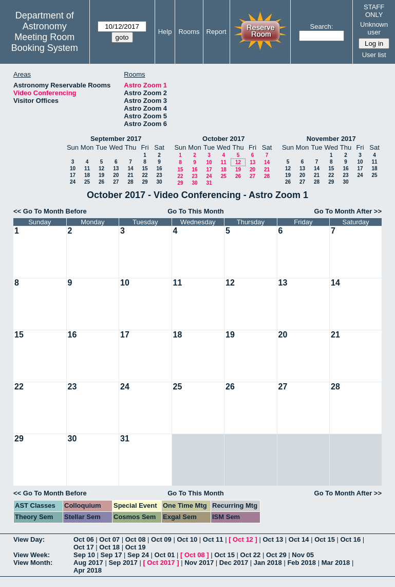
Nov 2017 (199, 562)
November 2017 (331, 139)
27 (116, 182)
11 (87, 168)
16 (159, 168)
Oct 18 (109, 547)
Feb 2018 (301, 562)
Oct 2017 (161, 562)
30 (159, 182)
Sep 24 (138, 555)
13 (116, 168)
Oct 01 (165, 555)
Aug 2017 (88, 562)
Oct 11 (213, 539)
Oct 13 (272, 539)
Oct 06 (83, 539)
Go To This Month (195, 211)
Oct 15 (324, 539)
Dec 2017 (233, 562)
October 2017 (223, 139)
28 (130, 182)
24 (73, 182)
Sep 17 (111, 555)
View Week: (31, 555)
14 (130, 168)
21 (130, 175)
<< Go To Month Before (50, 211)
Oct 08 (135, 539)
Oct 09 (161, 539)
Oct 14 (299, 539)
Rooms (188, 31)
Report (216, 31)
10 (73, 168)
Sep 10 (84, 555)
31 (209, 183)
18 (87, 175)
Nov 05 (303, 555)
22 (144, 175)
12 (101, 168)
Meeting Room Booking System (44, 42)
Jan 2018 (268, 562)
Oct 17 (83, 547)
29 (144, 182)
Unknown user (374, 28)
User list (374, 55)
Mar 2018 (336, 562)
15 (144, 168)
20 (116, 175)
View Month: (32, 562)
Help (165, 31)
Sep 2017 (122, 562)
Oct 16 (351, 539)
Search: (321, 26)
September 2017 (116, 139)
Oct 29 (276, 555)
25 (87, 182)
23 (159, 175)
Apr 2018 (87, 570)
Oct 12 (243, 539)
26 (101, 182)
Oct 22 (250, 555)
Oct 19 (135, 547)
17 (73, 175)
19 (101, 175)
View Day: (29, 539)
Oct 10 (187, 539)
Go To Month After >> (348, 211)
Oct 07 (109, 539)
